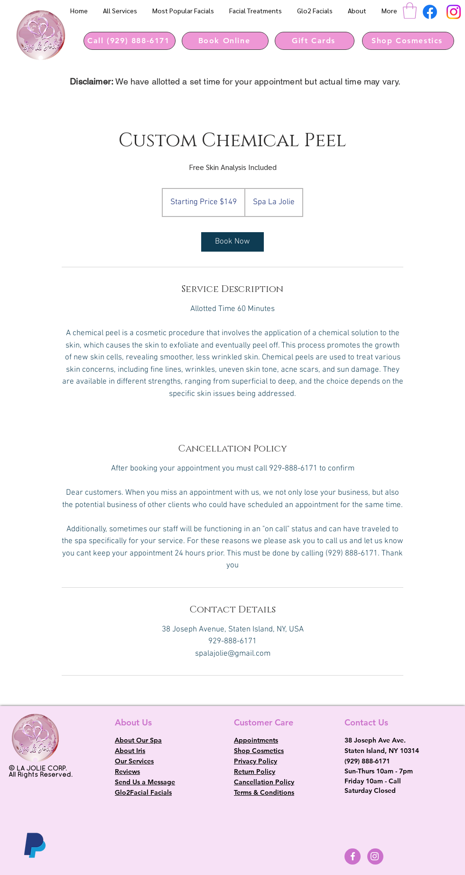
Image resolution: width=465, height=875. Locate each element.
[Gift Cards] (314, 41)
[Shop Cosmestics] (408, 41)
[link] (232, 242)
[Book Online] (225, 41)
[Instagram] (453, 11)
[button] (410, 10)
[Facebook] (429, 11)
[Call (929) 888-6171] (130, 41)
